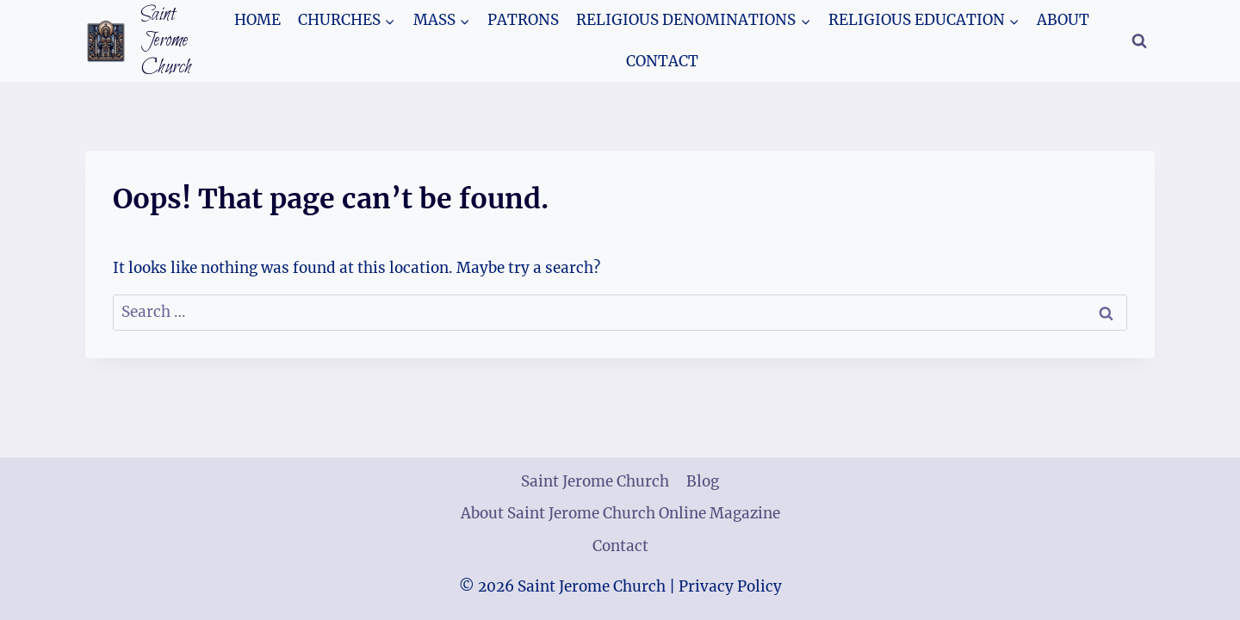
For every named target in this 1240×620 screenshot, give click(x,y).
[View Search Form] (1139, 41)
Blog (702, 481)
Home (257, 19)
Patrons (523, 19)
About (1063, 19)
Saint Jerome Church (595, 481)
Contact (662, 61)
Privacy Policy (730, 586)
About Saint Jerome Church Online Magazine (620, 513)
